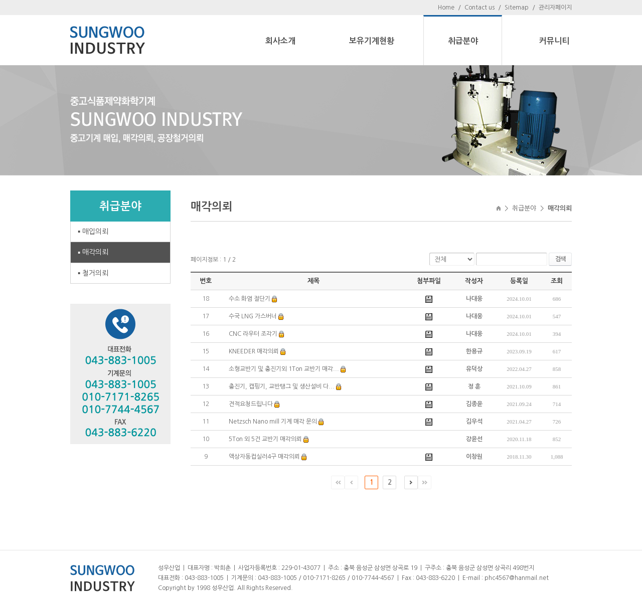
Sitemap (517, 8)
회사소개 (280, 41)
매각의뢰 (95, 252)
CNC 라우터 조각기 (253, 334)
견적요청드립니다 (251, 404)
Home (446, 8)
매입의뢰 (95, 231)
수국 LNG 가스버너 (253, 316)
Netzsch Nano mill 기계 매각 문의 (273, 422)
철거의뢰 (95, 273)
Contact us (479, 8)
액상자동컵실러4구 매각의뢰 (264, 457)
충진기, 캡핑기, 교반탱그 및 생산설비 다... (282, 386)
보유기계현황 (371, 41)
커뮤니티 (554, 41)
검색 (560, 259)
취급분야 (463, 41)
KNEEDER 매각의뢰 (254, 351)
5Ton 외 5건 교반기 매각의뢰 (265, 439)
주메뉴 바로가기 (0, 0)
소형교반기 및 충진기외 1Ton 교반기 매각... (284, 369)
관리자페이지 (555, 8)
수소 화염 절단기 (249, 299)
